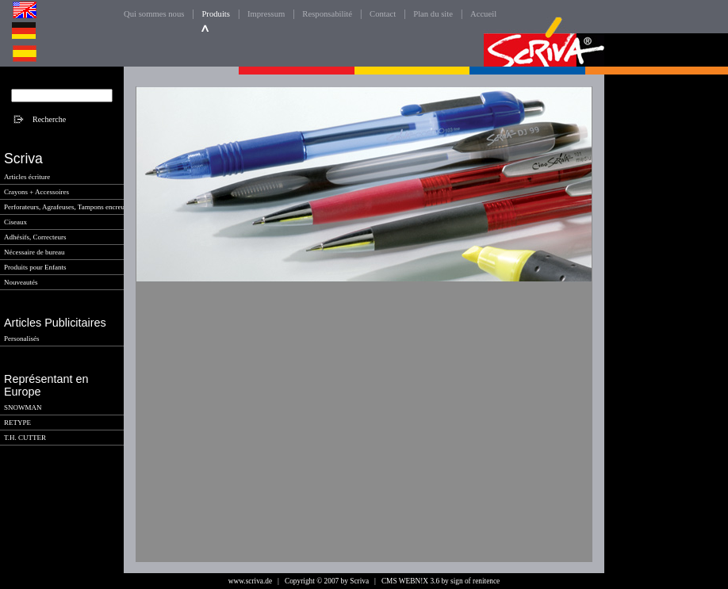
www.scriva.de (250, 581)
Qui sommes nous (154, 14)
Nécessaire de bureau (34, 252)
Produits (215, 14)
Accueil (483, 14)
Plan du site (433, 14)
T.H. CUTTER (25, 438)
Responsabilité (327, 14)
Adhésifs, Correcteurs (35, 237)
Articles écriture (27, 177)
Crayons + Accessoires (36, 192)
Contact (383, 14)
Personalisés (22, 338)
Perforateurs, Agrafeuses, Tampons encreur (65, 207)
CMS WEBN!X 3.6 (410, 581)
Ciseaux (15, 222)
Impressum (266, 14)
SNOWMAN (23, 407)
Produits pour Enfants (35, 267)
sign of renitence (475, 581)
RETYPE (17, 422)
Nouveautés (21, 282)
